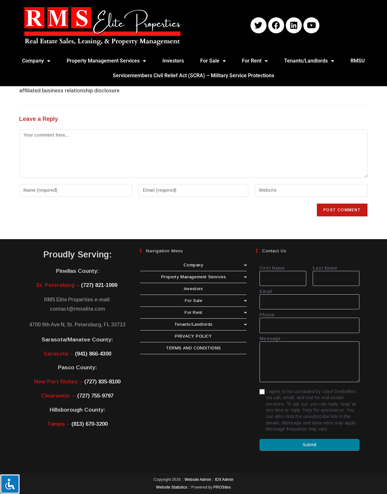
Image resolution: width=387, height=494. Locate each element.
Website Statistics (171, 487)
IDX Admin (224, 479)
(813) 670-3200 (89, 424)
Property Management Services (106, 61)
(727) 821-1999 (99, 285)
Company (36, 61)
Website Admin (198, 479)
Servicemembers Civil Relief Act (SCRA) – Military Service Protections (193, 75)
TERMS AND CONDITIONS (193, 348)
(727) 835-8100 (102, 382)
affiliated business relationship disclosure (69, 90)
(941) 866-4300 (93, 354)
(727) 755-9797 (95, 396)
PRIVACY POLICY (193, 336)
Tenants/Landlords (309, 61)
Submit (310, 444)
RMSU (357, 61)
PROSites (222, 487)
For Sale (213, 61)
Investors (173, 61)
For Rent (255, 61)
